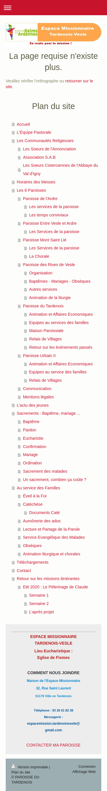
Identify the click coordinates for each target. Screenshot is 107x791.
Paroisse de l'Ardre (40, 198)
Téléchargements (33, 562)
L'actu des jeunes (33, 405)
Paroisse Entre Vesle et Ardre (49, 223)
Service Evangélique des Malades (54, 537)
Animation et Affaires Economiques (61, 314)
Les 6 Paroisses (31, 190)
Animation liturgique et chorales (51, 554)
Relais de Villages (45, 339)
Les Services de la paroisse (54, 231)
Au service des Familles (38, 488)
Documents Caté (44, 512)
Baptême (31, 421)
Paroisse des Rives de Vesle (49, 264)
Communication (37, 388)
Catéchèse (33, 504)
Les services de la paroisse (54, 206)
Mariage (30, 454)
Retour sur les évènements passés (60, 347)
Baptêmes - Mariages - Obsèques (59, 281)
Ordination (32, 463)
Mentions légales (38, 397)
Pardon (29, 430)
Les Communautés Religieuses (45, 140)
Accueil (23, 124)
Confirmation (34, 446)
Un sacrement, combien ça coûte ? (54, 479)
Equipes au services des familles (59, 322)
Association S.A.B (39, 157)
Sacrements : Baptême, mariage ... (48, 413)
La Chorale (39, 256)
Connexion (87, 767)
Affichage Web (84, 772)
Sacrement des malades (45, 471)
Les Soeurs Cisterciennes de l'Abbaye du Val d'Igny (60, 169)
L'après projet (41, 612)
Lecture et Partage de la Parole (51, 529)
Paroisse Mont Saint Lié (44, 240)
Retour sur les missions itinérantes (48, 578)
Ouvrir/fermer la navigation (53, 7)
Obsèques (32, 545)
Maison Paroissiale (46, 330)
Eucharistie (33, 438)
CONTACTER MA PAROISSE (54, 745)
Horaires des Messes (36, 182)
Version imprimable (30, 767)
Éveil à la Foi (34, 496)
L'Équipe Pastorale (34, 132)
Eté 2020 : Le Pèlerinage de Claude (55, 587)
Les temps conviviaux (48, 215)
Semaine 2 (39, 603)
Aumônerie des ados (41, 521)
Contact (24, 570)
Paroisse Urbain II (39, 355)
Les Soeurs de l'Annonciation (49, 149)
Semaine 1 (39, 595)
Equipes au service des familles (58, 372)
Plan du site (20, 772)
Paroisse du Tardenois (43, 306)
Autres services (43, 289)
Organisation (41, 273)
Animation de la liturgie (50, 297)
